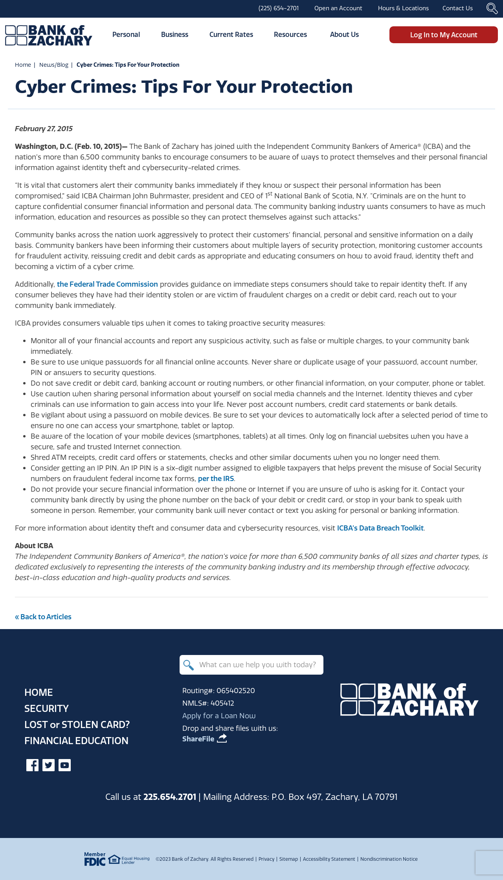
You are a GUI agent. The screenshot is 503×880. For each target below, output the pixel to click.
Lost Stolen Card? (77, 724)
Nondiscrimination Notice (389, 859)
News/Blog (53, 64)
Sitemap (288, 859)
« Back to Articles (43, 616)
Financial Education (76, 740)
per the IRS (216, 478)
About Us (344, 34)
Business (174, 34)
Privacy (266, 859)
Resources (290, 34)
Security (46, 708)
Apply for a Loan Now (219, 715)
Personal (126, 34)
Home (23, 64)
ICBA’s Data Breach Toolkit (380, 527)
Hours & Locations (403, 8)
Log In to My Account (443, 35)
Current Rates (231, 34)
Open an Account (338, 8)
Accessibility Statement (329, 859)
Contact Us (457, 8)
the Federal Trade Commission (107, 284)
